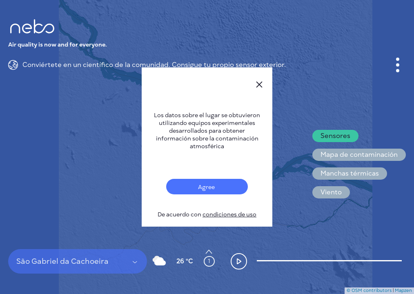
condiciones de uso (229, 214)
